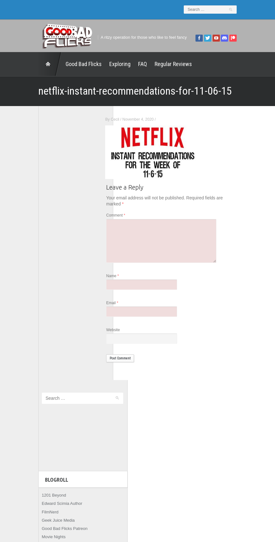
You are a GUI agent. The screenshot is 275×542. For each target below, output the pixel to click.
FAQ (127, 64)
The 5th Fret (37, 271)
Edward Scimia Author (46, 229)
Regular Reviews (157, 64)
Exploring (104, 64)
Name (128, 279)
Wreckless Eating (42, 320)
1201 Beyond (38, 221)
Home (34, 64)
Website (129, 333)
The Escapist (38, 287)
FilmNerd (34, 237)
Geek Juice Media (42, 246)
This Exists (36, 312)
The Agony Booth (42, 279)
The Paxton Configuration (49, 304)
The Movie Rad (40, 295)
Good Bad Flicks (68, 64)
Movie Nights (38, 262)
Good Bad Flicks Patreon (49, 254)
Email (128, 306)
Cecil (130, 119)
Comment (131, 215)
